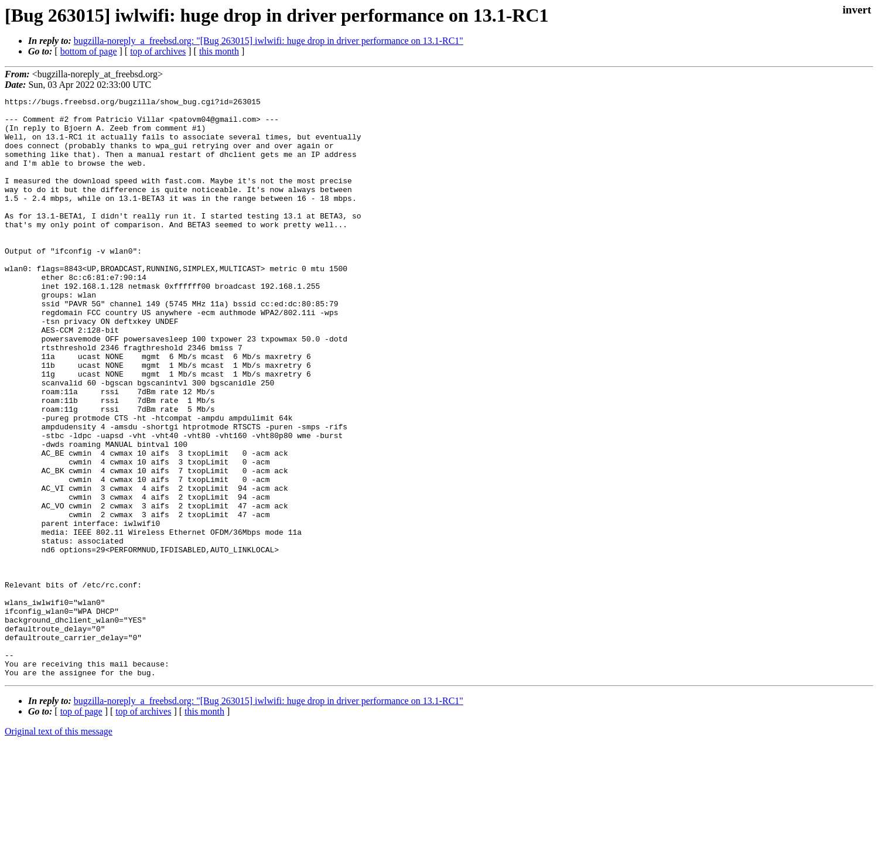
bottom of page (88, 51)
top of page (81, 827)
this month (219, 51)
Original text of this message (58, 847)
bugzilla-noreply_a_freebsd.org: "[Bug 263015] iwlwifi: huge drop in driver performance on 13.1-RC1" (268, 41)
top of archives (158, 51)
